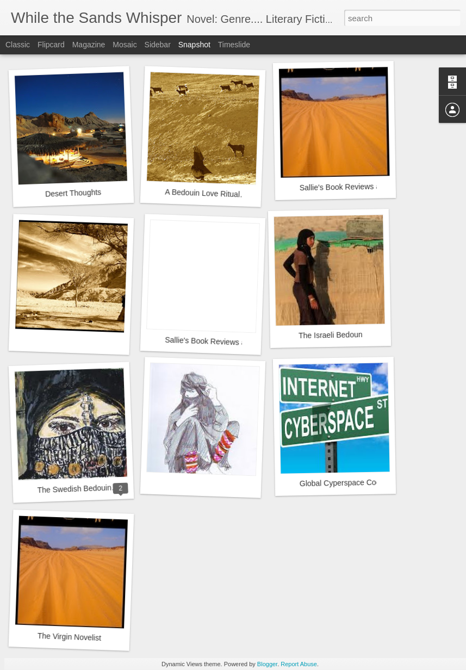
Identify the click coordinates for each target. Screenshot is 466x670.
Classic (17, 44)
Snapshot (194, 44)
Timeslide (234, 44)
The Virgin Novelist (70, 636)
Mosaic (124, 44)
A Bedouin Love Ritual (202, 193)
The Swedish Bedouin (74, 488)
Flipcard (51, 44)
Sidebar (158, 44)
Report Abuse (299, 664)
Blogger (267, 664)
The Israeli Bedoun (331, 335)
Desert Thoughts (73, 193)
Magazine (88, 44)
